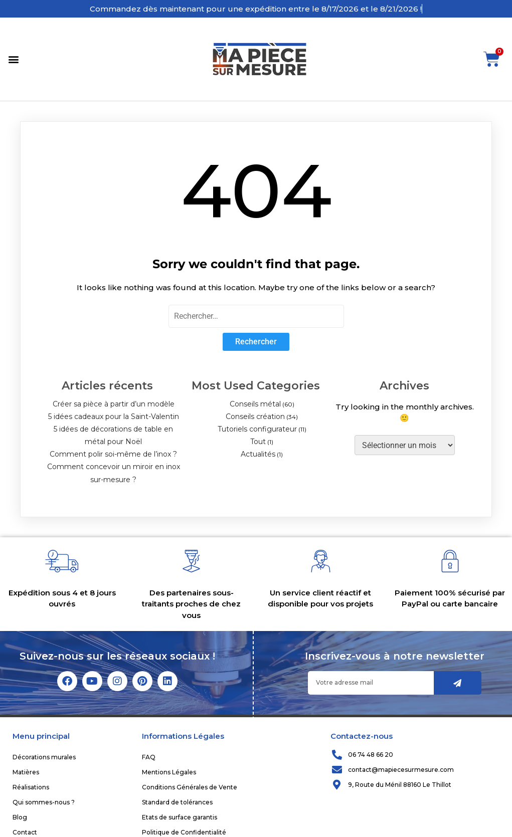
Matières (26, 772)
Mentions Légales (169, 772)
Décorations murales (44, 757)
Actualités (258, 454)
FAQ (148, 757)
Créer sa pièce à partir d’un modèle (114, 403)
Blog (20, 817)
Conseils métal (255, 403)
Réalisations (31, 787)
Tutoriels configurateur (257, 429)
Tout (258, 441)
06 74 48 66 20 (370, 754)
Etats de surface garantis (179, 817)
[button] (13, 59)
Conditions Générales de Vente (189, 787)
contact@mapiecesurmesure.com (401, 769)
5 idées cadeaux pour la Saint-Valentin (113, 416)
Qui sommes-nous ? (44, 802)
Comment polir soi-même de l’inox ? (113, 454)
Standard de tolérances (177, 802)
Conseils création (255, 416)
